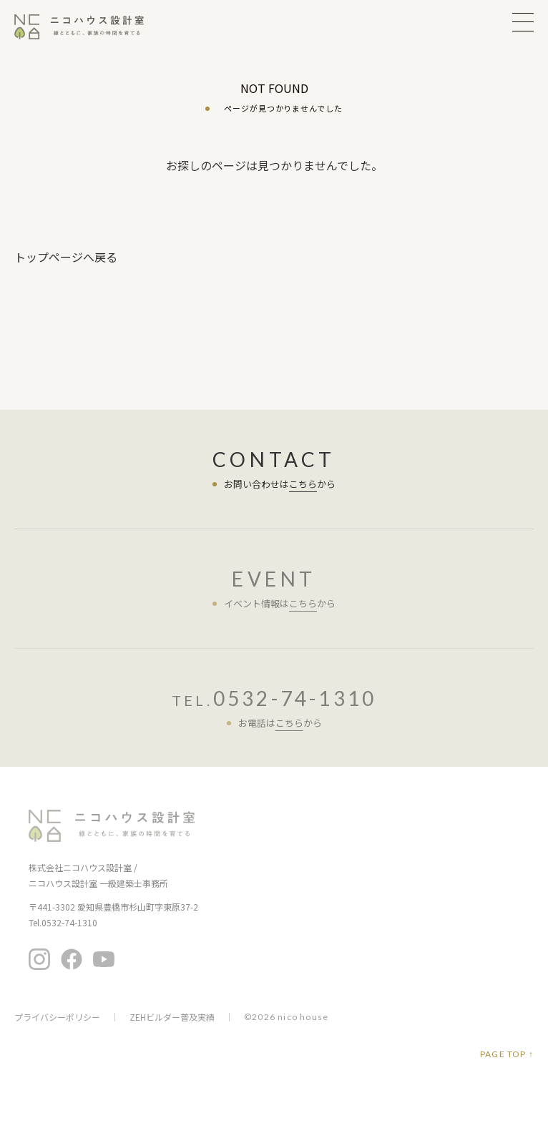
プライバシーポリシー (57, 1017)
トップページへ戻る (65, 256)
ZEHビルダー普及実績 (172, 1017)
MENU (523, 22)
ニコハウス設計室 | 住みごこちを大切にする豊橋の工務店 (88, 26)
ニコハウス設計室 (112, 826)
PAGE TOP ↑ (507, 1054)
